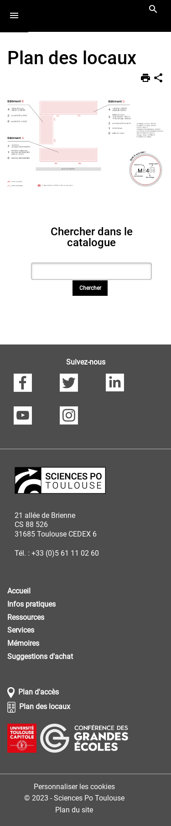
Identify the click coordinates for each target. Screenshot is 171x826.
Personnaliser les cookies (74, 786)
